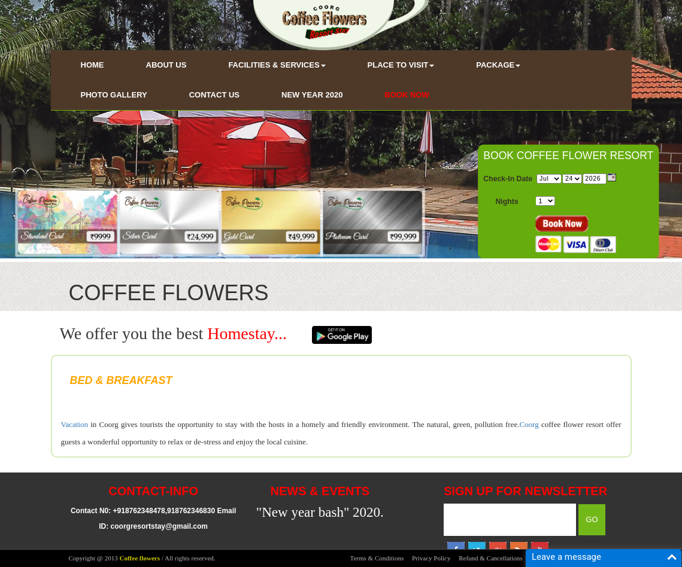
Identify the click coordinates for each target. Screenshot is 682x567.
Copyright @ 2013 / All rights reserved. (142, 558)
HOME (92, 64)
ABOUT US (166, 64)
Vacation (74, 424)
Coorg (528, 424)
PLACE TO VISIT (401, 64)
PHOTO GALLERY (114, 94)
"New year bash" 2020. (320, 512)
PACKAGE (498, 64)
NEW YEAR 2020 (311, 94)
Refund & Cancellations (490, 558)
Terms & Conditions (377, 558)
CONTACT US (214, 94)
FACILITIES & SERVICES (276, 64)
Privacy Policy (431, 558)
